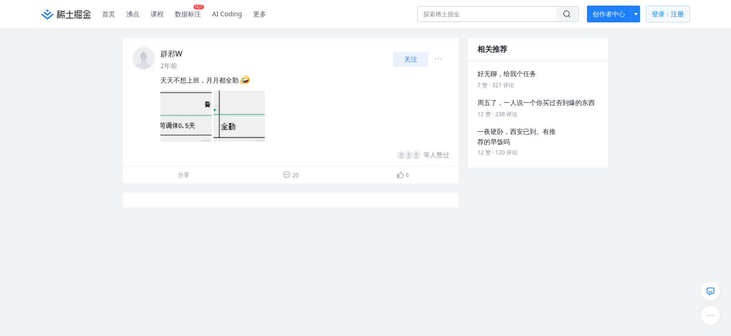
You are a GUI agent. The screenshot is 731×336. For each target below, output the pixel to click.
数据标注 (189, 12)
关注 (410, 59)
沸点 (132, 13)
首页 (108, 13)
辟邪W (171, 54)
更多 (259, 13)
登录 (668, 14)
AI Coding (227, 13)
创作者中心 (609, 13)
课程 (157, 13)
